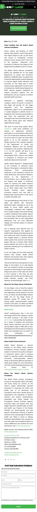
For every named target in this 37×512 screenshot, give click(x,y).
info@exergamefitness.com (13, 452)
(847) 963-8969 (19, 4)
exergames (7, 129)
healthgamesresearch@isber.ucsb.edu (16, 369)
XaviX (6, 151)
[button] (2, 6)
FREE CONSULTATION (18, 28)
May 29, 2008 (16, 17)
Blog (11, 17)
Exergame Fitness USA (11, 435)
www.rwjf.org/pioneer (23, 426)
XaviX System (8, 320)
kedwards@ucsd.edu (11, 432)
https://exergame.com (11, 455)
